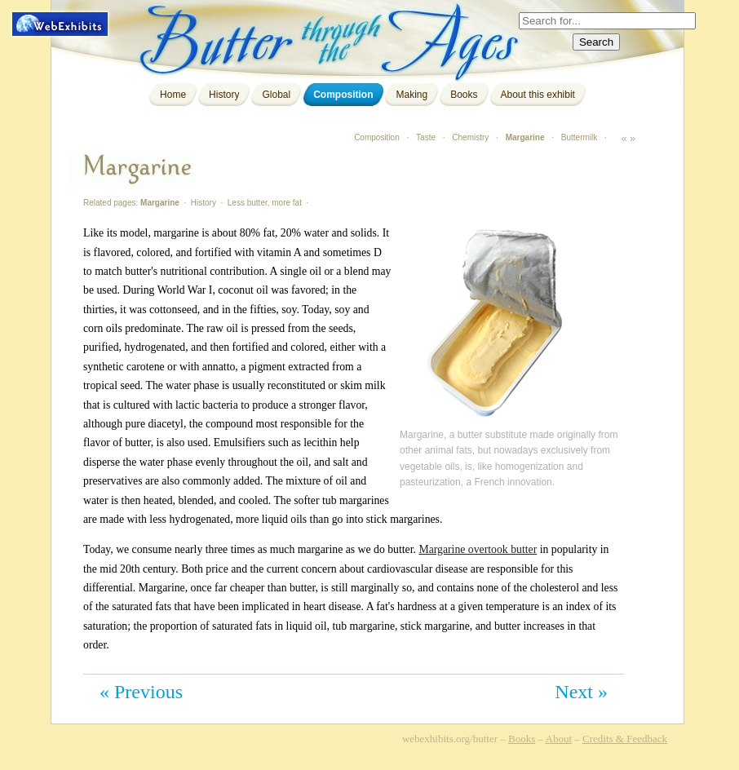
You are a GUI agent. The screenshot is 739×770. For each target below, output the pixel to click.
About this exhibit (538, 94)
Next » (581, 691)
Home (173, 94)
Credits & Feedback (624, 738)
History (224, 94)
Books (463, 94)
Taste (426, 137)
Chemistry (470, 137)
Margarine (525, 137)
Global (276, 94)
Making (411, 94)
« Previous (141, 691)
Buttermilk (579, 137)
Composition (343, 94)
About (559, 738)
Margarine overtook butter (477, 549)
